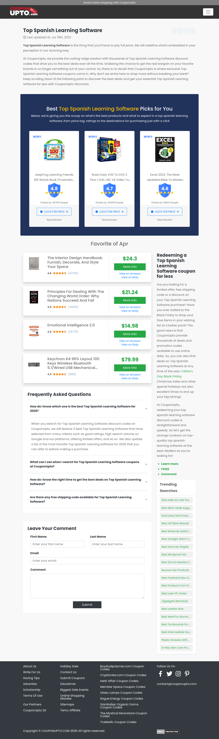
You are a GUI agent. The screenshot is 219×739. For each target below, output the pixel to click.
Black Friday (172, 376)
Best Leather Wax (173, 609)
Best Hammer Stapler (175, 547)
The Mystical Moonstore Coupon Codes (123, 714)
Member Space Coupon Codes (122, 687)
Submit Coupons (72, 678)
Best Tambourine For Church (180, 624)
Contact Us (68, 672)
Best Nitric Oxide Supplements (181, 508)
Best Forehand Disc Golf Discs (180, 578)
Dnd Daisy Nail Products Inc (179, 515)
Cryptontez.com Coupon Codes (123, 675)
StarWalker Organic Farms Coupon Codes (119, 705)
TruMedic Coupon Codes (118, 722)
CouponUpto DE (34, 710)
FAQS (165, 469)
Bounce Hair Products (175, 570)
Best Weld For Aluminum (177, 617)
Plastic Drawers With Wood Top (181, 640)
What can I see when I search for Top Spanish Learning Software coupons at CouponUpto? (84, 464)
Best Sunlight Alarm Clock (178, 539)
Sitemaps (67, 704)
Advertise (30, 684)
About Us (29, 666)
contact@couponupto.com (177, 684)
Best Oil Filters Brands (175, 523)
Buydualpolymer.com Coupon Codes (122, 667)
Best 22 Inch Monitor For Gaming (182, 562)
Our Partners (32, 704)
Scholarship (31, 690)
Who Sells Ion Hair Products (179, 500)
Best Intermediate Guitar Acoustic (183, 632)
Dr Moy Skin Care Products (178, 648)
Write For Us (31, 672)
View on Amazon (130, 273)
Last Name (98, 537)
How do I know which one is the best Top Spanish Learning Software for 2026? (82, 408)
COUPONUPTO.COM (55, 731)
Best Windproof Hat (174, 554)
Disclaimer (68, 684)
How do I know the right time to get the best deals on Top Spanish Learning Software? (85, 482)
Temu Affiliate (70, 710)
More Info (130, 267)
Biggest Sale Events (74, 690)
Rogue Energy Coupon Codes (121, 698)
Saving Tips (31, 678)
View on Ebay (129, 277)
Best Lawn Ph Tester (174, 593)
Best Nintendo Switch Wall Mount (183, 531)
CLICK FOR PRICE (54, 211)
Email (34, 553)
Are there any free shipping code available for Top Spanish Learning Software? (81, 499)
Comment (38, 570)
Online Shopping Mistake (72, 697)
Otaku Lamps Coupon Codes (121, 693)
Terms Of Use (32, 696)
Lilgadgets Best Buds (175, 601)
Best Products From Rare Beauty (182, 585)
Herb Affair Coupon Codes (119, 681)
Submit (87, 605)
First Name (38, 537)
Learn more (169, 464)
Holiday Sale (69, 666)
